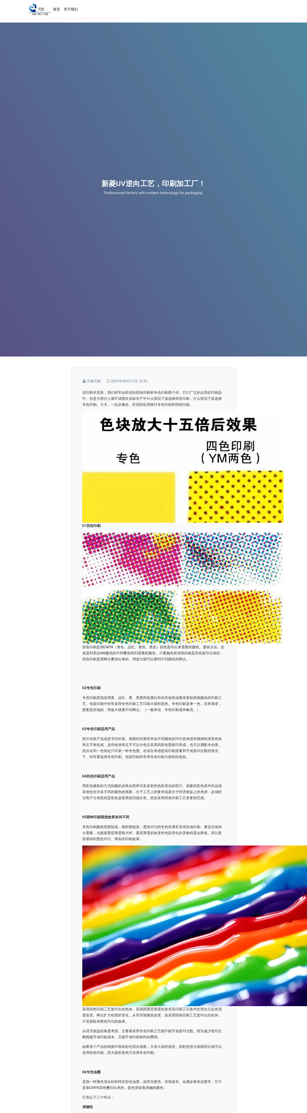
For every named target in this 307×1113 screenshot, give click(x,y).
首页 (56, 9)
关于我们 (71, 9)
